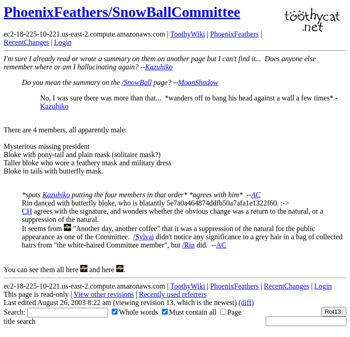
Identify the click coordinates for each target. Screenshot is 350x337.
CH (27, 211)
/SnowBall (137, 82)
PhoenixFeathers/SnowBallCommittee (122, 12)
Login (63, 42)
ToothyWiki (187, 34)
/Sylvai (143, 237)
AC (255, 195)
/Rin (188, 245)
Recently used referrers (172, 294)
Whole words (135, 312)
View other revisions (104, 294)
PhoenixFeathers (234, 34)
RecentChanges (26, 42)
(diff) (245, 302)
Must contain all (189, 312)
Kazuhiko (158, 67)
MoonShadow (198, 82)
